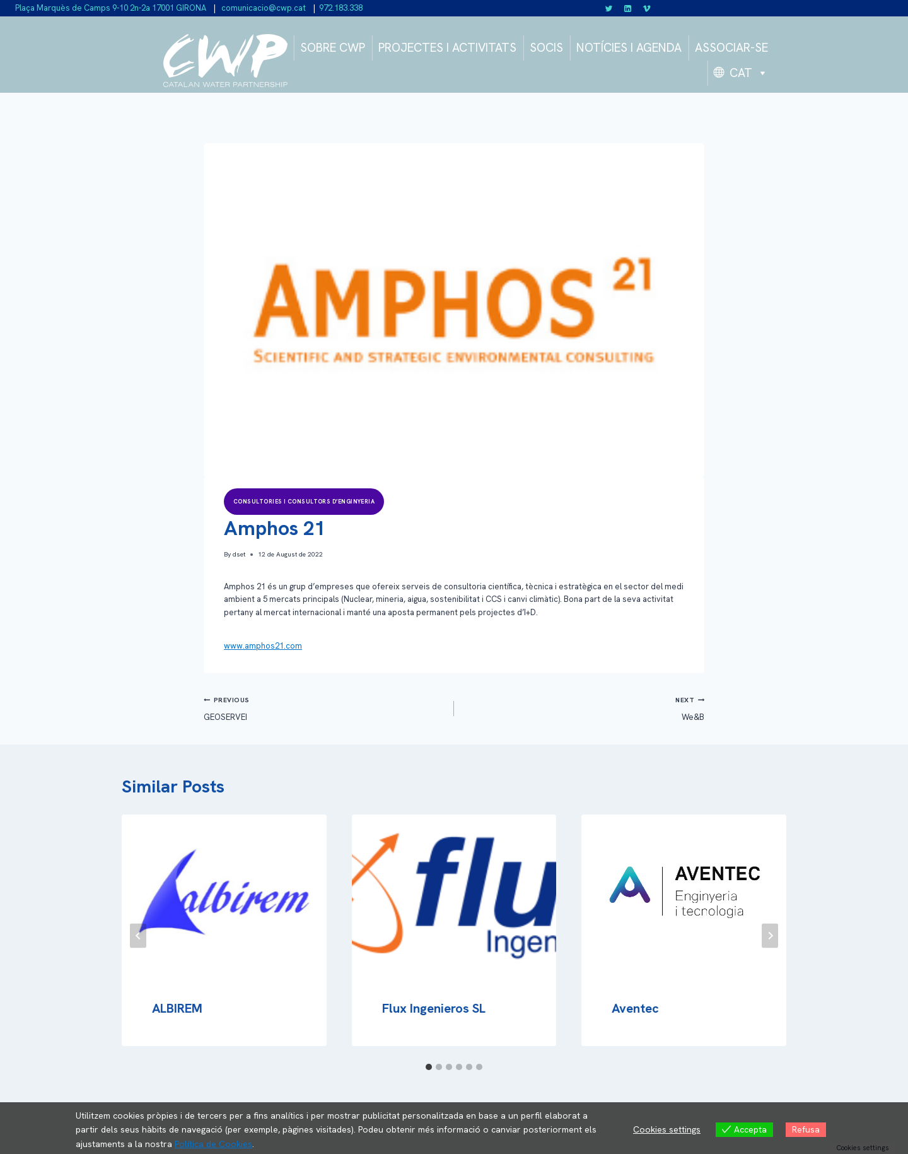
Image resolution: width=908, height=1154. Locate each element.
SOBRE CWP (332, 48)
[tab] (429, 1067)
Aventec (635, 1008)
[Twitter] (609, 8)
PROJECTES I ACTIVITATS (447, 48)
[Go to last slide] (138, 935)
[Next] (770, 935)
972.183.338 (341, 8)
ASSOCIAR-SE (731, 48)
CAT (749, 73)
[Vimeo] (646, 8)
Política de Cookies (213, 1144)
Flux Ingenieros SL (434, 1008)
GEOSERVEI (325, 707)
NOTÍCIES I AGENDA (629, 48)
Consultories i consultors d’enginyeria (304, 501)
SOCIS (546, 48)
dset (239, 554)
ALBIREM (177, 1008)
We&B (583, 707)
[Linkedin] (628, 8)
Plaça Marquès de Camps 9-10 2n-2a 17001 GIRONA (110, 8)
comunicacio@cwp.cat (262, 8)
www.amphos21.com (263, 645)
